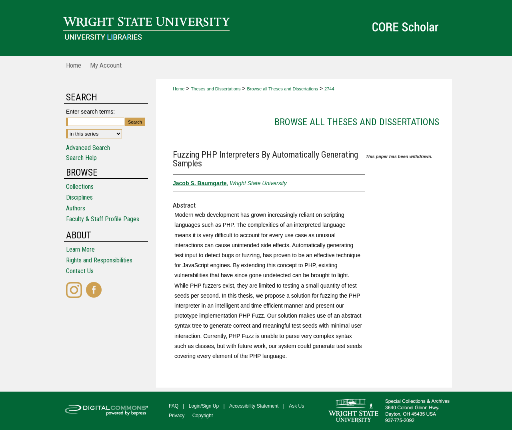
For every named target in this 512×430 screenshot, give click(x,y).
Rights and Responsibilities (99, 260)
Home (178, 88)
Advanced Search (88, 148)
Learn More (80, 249)
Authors (75, 208)
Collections (80, 186)
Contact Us (80, 271)
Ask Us (296, 406)
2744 (329, 88)
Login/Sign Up (204, 406)
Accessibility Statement (253, 406)
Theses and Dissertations (215, 88)
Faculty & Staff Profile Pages (102, 219)
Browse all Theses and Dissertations (282, 88)
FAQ (173, 406)
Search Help (81, 158)
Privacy (176, 415)
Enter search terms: (90, 111)
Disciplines (79, 197)
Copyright (202, 415)
